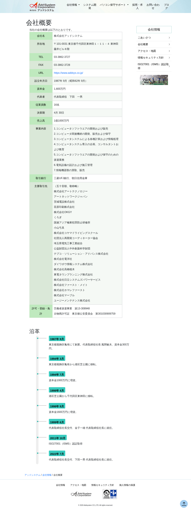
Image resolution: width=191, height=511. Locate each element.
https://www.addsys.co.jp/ (68, 72)
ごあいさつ (144, 37)
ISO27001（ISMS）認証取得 (153, 66)
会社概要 (143, 44)
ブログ (166, 6)
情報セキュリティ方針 (151, 57)
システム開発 (89, 6)
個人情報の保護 (127, 485)
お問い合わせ (153, 6)
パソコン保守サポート (113, 4)
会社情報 (72, 4)
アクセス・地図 (147, 51)
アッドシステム (32, 475)
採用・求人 (137, 6)
